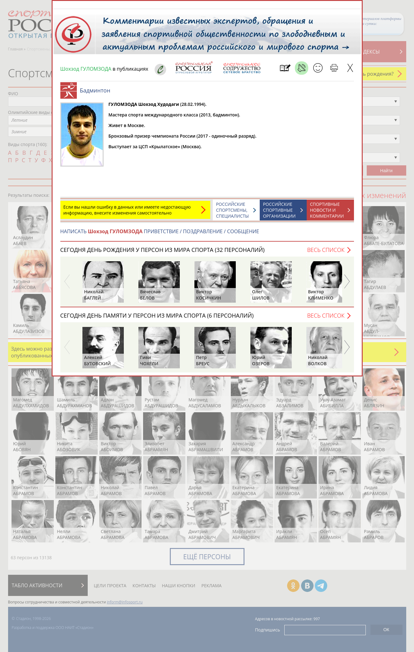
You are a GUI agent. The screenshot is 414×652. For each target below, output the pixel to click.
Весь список (325, 253)
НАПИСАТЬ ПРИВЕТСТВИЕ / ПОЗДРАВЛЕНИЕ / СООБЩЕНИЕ (159, 234)
